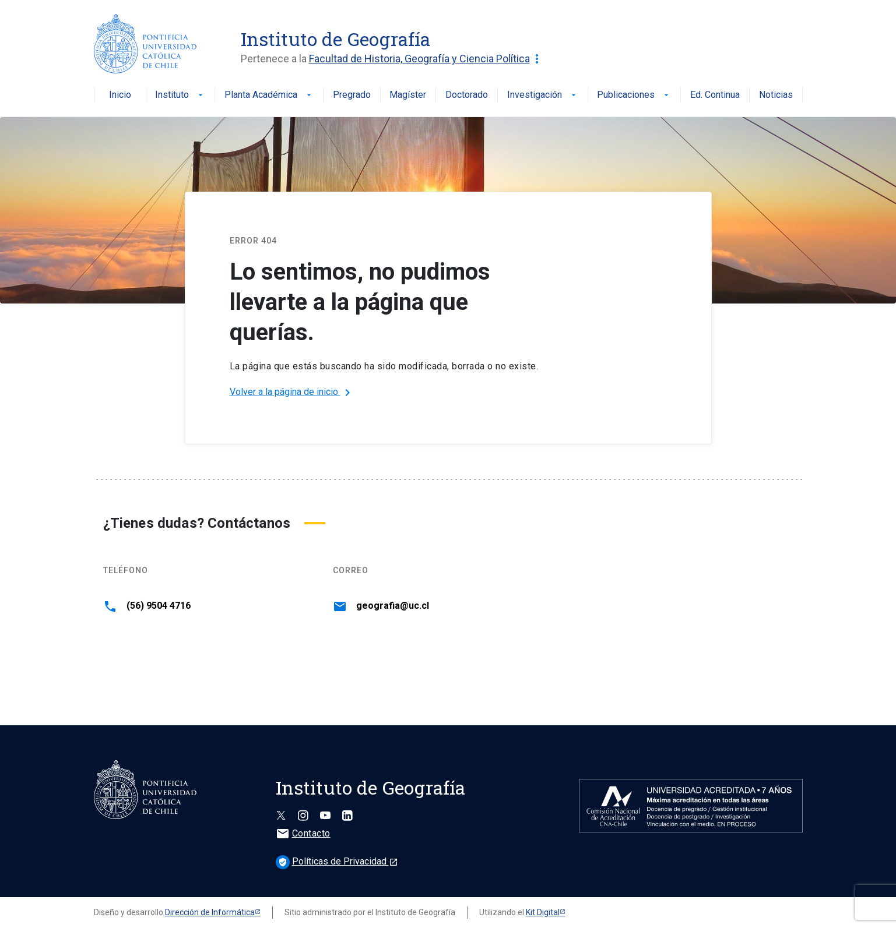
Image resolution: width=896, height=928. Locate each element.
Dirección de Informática (210, 912)
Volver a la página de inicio (292, 393)
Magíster (407, 95)
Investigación (542, 95)
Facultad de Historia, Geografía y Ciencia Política (426, 59)
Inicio (120, 95)
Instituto (180, 95)
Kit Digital (543, 912)
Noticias (776, 95)
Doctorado (466, 95)
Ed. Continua (715, 95)
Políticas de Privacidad (337, 861)
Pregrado (352, 95)
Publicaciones (634, 95)
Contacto (303, 833)
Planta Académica (269, 95)
